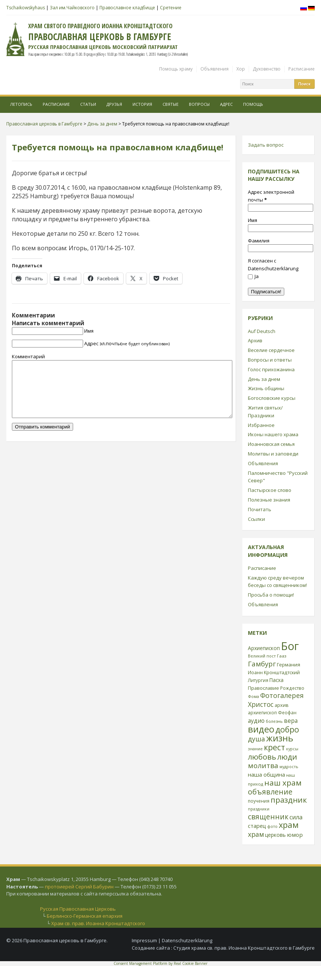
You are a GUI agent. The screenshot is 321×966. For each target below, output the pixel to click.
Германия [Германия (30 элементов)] (288, 664)
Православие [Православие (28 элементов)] (263, 688)
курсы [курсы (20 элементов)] (292, 748)
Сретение (170, 7)
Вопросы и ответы (270, 359)
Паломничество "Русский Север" (278, 477)
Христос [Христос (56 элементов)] (260, 704)
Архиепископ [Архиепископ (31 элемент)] (264, 648)
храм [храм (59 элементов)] (256, 834)
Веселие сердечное (271, 350)
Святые (170, 104)
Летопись (21, 104)
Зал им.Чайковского (72, 7)
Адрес (226, 104)
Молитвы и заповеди (273, 453)
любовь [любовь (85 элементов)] (262, 756)
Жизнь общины (266, 388)
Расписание (301, 69)
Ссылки (256, 519)
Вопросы (199, 104)
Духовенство (267, 69)
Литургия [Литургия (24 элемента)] (258, 680)
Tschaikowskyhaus (25, 7)
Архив (255, 340)
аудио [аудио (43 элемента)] (256, 721)
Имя (89, 330)
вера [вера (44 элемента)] (291, 721)
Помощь (253, 104)
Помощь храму (176, 69)
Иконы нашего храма (273, 434)
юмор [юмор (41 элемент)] (295, 834)
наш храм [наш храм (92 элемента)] (282, 782)
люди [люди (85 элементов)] (287, 756)
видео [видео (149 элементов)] (261, 729)
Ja (253, 276)
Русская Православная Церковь (78, 908)
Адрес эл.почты (127, 343)
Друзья (114, 104)
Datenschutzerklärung (187, 940)
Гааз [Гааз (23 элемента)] (281, 656)
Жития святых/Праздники (265, 411)
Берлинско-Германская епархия (84, 916)
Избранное (261, 425)
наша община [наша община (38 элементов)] (266, 774)
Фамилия (258, 240)
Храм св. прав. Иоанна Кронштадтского (98, 923)
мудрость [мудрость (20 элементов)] (288, 766)
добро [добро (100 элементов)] (287, 729)
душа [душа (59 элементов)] (256, 738)
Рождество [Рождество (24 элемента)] (292, 688)
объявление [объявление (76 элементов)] (270, 792)
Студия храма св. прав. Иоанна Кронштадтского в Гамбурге (244, 947)
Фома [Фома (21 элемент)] (253, 696)
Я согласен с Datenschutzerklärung (273, 264)
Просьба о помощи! (271, 594)
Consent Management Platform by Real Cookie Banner (160, 963)
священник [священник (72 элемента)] (268, 817)
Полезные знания (269, 499)
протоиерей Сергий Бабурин (79, 886)
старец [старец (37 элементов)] (257, 825)
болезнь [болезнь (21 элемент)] (274, 721)
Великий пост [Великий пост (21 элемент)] (262, 656)
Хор (240, 69)
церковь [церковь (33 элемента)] (275, 834)
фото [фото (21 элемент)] (272, 826)
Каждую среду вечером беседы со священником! (277, 581)
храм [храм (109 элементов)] (289, 824)
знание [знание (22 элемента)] (255, 748)
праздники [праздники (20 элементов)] (258, 809)
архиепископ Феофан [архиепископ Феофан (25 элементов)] (272, 712)
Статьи (88, 104)
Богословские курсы (271, 398)
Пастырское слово (269, 490)
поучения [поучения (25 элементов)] (258, 801)
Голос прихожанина (271, 369)
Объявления (214, 69)
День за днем (264, 379)
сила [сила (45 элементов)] (295, 817)
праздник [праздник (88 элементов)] (289, 799)
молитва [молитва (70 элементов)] (263, 765)
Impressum (144, 940)
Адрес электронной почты (271, 196)
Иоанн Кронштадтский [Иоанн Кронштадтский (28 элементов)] (274, 672)
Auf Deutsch (261, 331)
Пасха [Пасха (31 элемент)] (276, 679)
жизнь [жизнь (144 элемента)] (279, 738)
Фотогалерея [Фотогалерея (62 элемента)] (282, 695)
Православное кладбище (127, 7)
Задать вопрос (266, 144)
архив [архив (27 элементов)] (282, 705)
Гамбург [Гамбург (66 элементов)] (262, 663)
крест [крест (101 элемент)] (274, 747)
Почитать (259, 509)
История (142, 104)
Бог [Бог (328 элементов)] (290, 646)
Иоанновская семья (271, 444)
